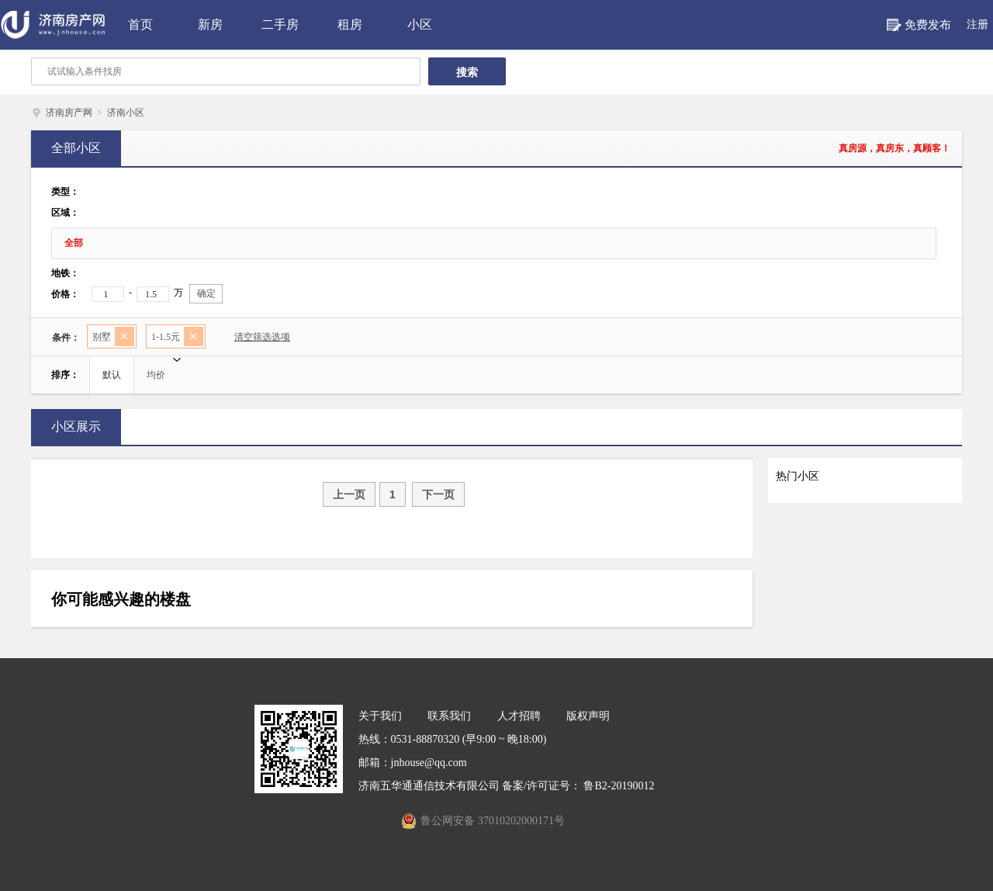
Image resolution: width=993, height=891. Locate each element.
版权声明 (588, 716)
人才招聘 (519, 716)
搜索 (467, 72)
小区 (419, 24)
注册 (977, 24)
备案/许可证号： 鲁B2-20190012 (578, 786)
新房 (210, 24)
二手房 (280, 24)
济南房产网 (69, 112)
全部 (73, 242)
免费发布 (928, 25)
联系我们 (449, 716)
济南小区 (125, 112)
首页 (140, 24)
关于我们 (380, 716)
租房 (349, 24)
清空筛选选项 (255, 339)
